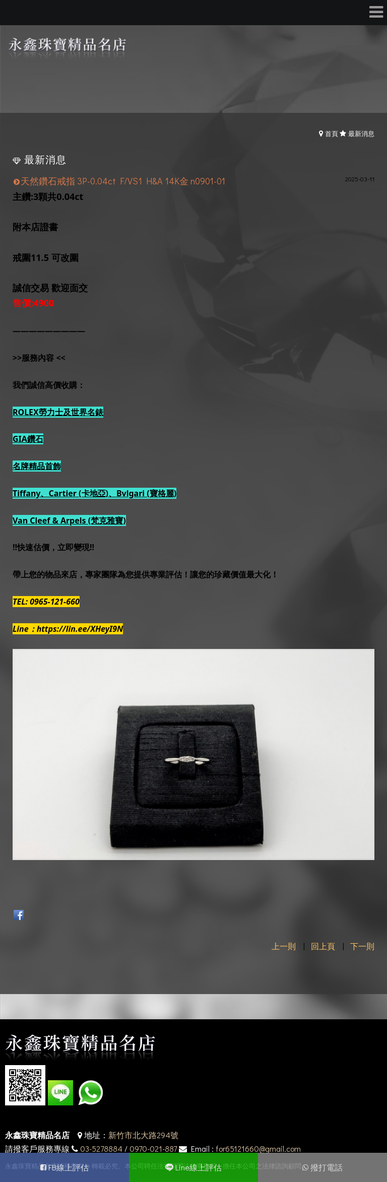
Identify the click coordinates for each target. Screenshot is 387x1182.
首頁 (331, 133)
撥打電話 (326, 1167)
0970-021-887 (153, 1148)
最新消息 (361, 133)
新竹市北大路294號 (143, 1135)
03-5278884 (101, 1148)
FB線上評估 (68, 1167)
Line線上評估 (198, 1167)
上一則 (284, 946)
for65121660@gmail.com (258, 1148)
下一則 (362, 946)
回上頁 (323, 946)
